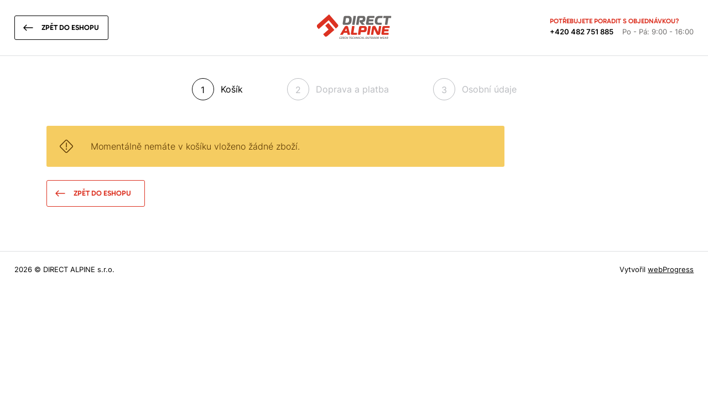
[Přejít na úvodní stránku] (354, 28)
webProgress (671, 269)
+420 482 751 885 (581, 31)
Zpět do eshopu (70, 27)
